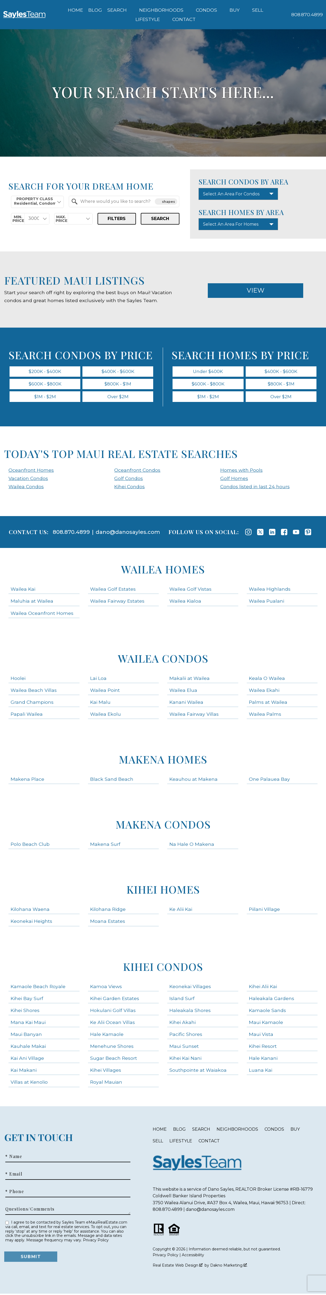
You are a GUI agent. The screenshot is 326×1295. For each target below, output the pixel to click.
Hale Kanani (263, 1059)
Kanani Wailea (186, 703)
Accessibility (193, 1256)
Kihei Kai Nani (185, 1059)
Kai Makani (24, 1071)
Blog (95, 10)
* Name (13, 1158)
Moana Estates (107, 922)
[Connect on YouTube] (296, 533)
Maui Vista (261, 1035)
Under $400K (208, 371)
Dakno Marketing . (229, 1266)
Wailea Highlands (269, 590)
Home (75, 10)
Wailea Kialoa (185, 602)
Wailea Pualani (266, 602)
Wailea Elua (183, 691)
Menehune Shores (112, 1047)
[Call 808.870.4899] (307, 14)
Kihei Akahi (182, 1023)
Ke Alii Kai (180, 910)
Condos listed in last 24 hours (255, 487)
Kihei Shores (25, 1011)
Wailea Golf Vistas (190, 590)
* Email (13, 1175)
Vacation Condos (28, 479)
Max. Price (61, 219)
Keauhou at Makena (193, 780)
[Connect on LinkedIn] (272, 533)
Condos (274, 1130)
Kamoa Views (106, 987)
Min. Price (18, 219)
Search (160, 218)
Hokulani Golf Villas (113, 1011)
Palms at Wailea (268, 703)
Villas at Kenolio (29, 1083)
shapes (166, 202)
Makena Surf (105, 845)
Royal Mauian (106, 1083)
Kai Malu (100, 703)
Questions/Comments (30, 1210)
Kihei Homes (163, 891)
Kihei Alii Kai (263, 987)
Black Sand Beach (111, 780)
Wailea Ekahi (264, 691)
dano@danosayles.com (128, 533)
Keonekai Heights (31, 922)
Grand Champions (32, 703)
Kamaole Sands (267, 1011)
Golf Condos (128, 479)
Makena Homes (163, 760)
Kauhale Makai (28, 1047)
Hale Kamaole (107, 1035)
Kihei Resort (263, 1047)
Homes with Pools (241, 471)
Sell (158, 1141)
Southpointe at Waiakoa (198, 1071)
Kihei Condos (129, 487)
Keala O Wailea (267, 679)
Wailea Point (105, 691)
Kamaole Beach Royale (38, 987)
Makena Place (27, 780)
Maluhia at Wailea (32, 602)
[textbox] (127, 201)
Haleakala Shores (190, 1011)
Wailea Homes (163, 570)
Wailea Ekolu (105, 715)
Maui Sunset (184, 1047)
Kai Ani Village (27, 1059)
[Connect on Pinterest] (308, 533)
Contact (209, 1141)
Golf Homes (234, 479)
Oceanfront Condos (137, 471)
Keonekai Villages (190, 987)
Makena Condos (163, 825)
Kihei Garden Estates (114, 999)
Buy (295, 1130)
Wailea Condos (26, 487)
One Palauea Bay (269, 780)
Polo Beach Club (30, 845)
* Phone (14, 1193)
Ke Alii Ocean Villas (112, 1023)
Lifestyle (180, 1141)
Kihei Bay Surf (27, 999)
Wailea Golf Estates (113, 590)
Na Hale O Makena (191, 845)
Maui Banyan (26, 1035)
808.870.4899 (71, 533)
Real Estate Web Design (177, 1266)
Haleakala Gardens (271, 999)
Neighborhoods (237, 1130)
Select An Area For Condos (231, 193)
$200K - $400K (45, 371)
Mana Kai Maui (28, 1023)
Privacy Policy (96, 1241)
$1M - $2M (45, 397)
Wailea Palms (265, 715)
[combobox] (37, 202)
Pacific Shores (185, 1035)
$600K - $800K (45, 384)
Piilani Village (264, 910)
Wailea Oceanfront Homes (42, 614)
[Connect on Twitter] (260, 533)
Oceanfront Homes (31, 471)
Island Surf (182, 999)
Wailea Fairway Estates (117, 602)
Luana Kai (260, 1071)
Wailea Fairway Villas (194, 715)
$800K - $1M (117, 384)
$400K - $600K (118, 371)
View (256, 290)
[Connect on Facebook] (284, 533)
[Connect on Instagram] (248, 533)
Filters (117, 218)
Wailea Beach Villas (34, 691)
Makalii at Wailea (189, 679)
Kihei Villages (105, 1071)
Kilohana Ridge (108, 910)
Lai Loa (98, 679)
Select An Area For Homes (230, 224)
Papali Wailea (27, 715)
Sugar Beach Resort (113, 1059)
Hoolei (18, 679)
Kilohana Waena (30, 910)
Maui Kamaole (266, 1023)
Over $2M (117, 397)
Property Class (35, 201)
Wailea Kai (23, 590)
